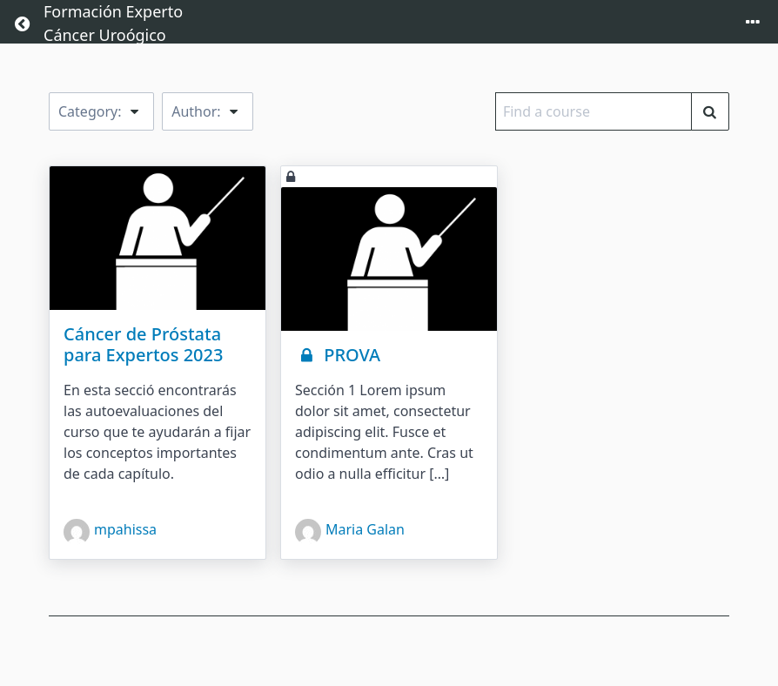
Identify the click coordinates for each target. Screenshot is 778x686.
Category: (101, 111)
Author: (207, 111)
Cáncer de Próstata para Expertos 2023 (143, 344)
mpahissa (110, 532)
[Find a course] (710, 111)
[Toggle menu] (753, 23)
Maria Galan (350, 532)
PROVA (337, 355)
